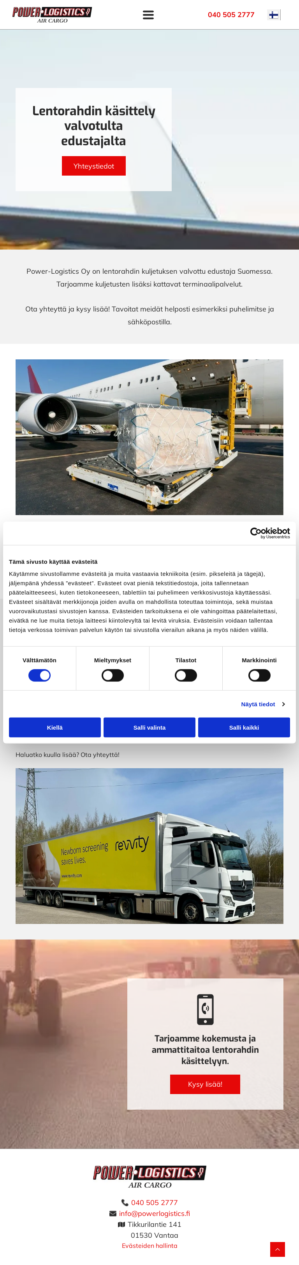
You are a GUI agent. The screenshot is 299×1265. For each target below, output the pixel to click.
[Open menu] (148, 15)
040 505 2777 (154, 1202)
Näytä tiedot (258, 703)
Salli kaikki (244, 727)
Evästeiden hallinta (150, 1245)
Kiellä (55, 727)
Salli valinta (150, 727)
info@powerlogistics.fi (154, 1213)
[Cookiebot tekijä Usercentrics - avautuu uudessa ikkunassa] (256, 533)
